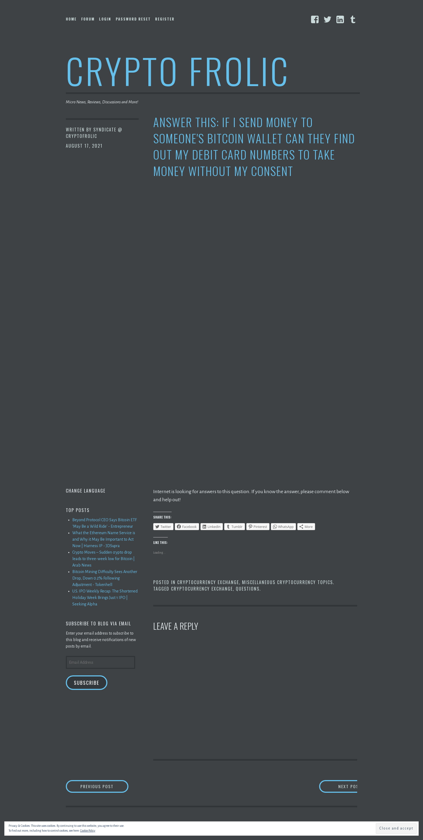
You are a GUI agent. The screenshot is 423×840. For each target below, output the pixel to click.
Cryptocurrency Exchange (208, 582)
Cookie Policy (87, 830)
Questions (248, 588)
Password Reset (133, 19)
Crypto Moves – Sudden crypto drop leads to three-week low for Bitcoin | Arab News (103, 558)
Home (71, 19)
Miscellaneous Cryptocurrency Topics (287, 582)
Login (105, 19)
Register (165, 19)
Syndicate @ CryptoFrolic (94, 132)
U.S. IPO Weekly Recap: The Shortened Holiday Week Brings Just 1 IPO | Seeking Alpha (105, 597)
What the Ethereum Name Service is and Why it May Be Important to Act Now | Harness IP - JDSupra (103, 539)
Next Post (335, 786)
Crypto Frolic (178, 70)
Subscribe (86, 682)
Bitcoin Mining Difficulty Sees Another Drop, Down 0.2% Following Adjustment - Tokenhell (104, 578)
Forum (88, 19)
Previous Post (105, 786)
